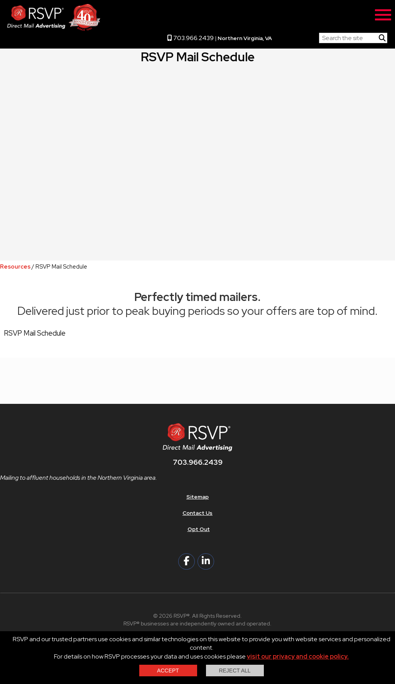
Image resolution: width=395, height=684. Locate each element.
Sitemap (197, 496)
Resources (15, 266)
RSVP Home (295, 36)
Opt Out (198, 529)
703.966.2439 (190, 38)
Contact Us (197, 512)
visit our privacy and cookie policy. (298, 656)
